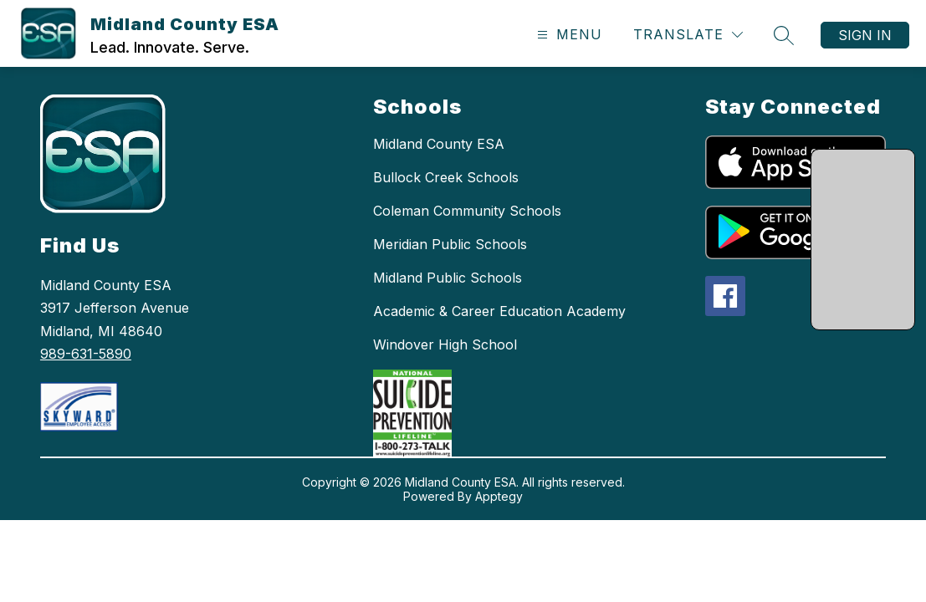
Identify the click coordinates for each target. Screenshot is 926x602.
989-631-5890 (85, 353)
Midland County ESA (438, 143)
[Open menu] (567, 34)
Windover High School (445, 344)
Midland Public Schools (447, 277)
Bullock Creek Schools (446, 177)
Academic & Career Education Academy (499, 311)
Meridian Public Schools (450, 244)
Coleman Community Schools (467, 210)
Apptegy (499, 496)
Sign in (865, 35)
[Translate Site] (688, 34)
